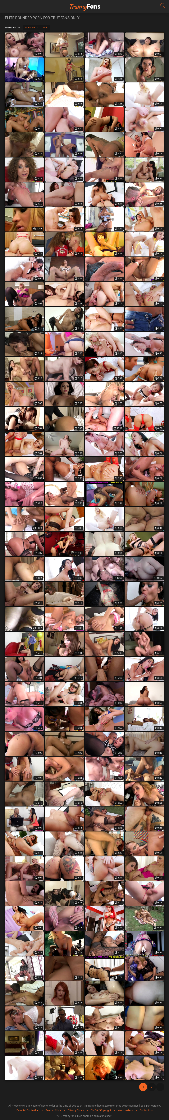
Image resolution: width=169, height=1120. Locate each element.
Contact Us (146, 1110)
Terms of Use (53, 1110)
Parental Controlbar (28, 1110)
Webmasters (125, 1110)
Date (44, 27)
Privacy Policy (76, 1110)
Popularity (31, 27)
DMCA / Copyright (101, 1110)
